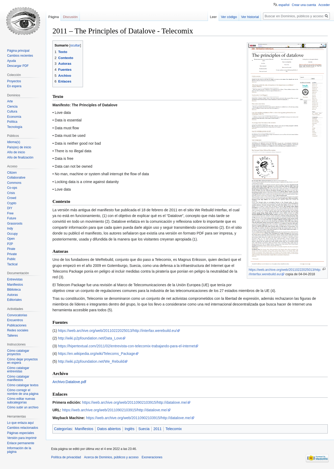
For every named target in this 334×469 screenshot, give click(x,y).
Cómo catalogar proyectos (18, 352)
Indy (10, 228)
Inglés (129, 429)
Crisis (11, 193)
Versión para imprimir (22, 438)
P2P (10, 244)
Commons (14, 183)
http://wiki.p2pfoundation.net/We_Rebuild (91, 361)
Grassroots (14, 223)
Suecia (144, 429)
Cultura (12, 111)
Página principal (18, 50)
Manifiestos (84, 429)
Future (11, 218)
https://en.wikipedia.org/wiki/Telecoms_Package (96, 353)
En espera (14, 86)
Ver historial (250, 17)
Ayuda (11, 61)
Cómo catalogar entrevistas (18, 369)
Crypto (11, 203)
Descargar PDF (18, 66)
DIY (9, 208)
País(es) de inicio (19, 147)
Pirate (11, 249)
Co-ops (12, 188)
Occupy (12, 234)
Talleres (12, 335)
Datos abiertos (109, 429)
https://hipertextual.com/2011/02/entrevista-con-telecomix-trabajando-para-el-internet (126, 346)
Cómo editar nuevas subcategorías (21, 400)
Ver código (229, 17)
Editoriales (14, 300)
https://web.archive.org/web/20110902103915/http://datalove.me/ (134, 402)
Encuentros (15, 320)
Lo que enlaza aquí (20, 423)
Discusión (70, 17)
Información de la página (19, 450)
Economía (14, 117)
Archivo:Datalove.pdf (69, 382)
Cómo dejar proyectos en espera (22, 361)
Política (12, 122)
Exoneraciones (152, 457)
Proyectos (14, 81)
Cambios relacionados (22, 428)
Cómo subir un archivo (22, 407)
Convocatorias (17, 315)
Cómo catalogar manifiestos (18, 378)
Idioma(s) (13, 142)
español (283, 5)
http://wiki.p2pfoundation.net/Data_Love (90, 338)
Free (10, 213)
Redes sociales (17, 330)
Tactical (12, 264)
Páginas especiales (20, 433)
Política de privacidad (66, 457)
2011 (157, 429)
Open (11, 239)
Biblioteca (14, 289)
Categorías (63, 429)
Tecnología (14, 127)
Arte (10, 101)
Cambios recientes (20, 55)
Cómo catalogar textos (22, 385)
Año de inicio (16, 152)
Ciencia (12, 106)
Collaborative (16, 177)
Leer (213, 17)
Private (12, 254)
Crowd (11, 198)
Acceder (324, 5)
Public (11, 259)
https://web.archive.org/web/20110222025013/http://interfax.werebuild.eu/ (117, 331)
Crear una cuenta (304, 5)
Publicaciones (16, 325)
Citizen (12, 172)
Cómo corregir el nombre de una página (22, 392)
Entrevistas (14, 279)
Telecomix (173, 429)
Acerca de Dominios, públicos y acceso (111, 457)
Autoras (12, 295)
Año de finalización (20, 157)
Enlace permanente (20, 443)
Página (53, 17)
